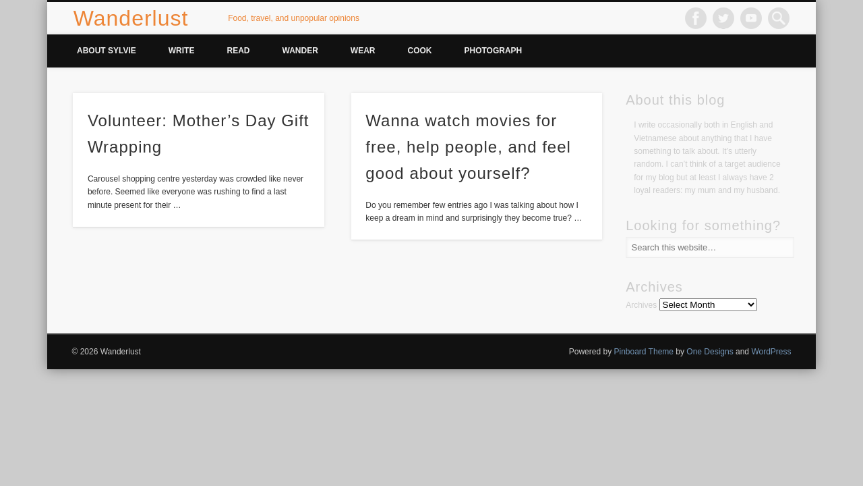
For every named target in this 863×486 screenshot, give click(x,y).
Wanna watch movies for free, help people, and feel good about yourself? (468, 146)
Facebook (696, 18)
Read (238, 50)
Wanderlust (131, 18)
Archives (641, 305)
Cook (420, 50)
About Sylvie (106, 50)
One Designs (709, 351)
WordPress (771, 351)
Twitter (723, 18)
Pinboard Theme (644, 351)
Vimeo (751, 18)
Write (182, 50)
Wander (300, 50)
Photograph (494, 50)
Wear (363, 50)
